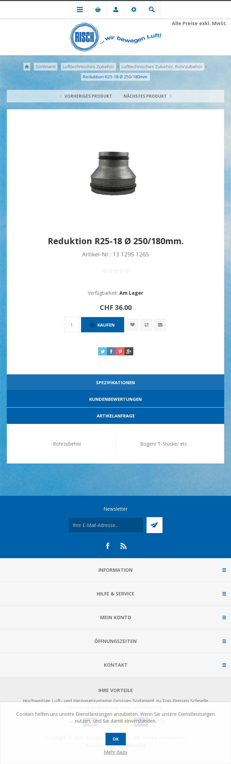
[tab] (115, 382)
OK (116, 739)
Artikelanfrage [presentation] (116, 416)
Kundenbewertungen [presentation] (115, 399)
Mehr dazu (115, 752)
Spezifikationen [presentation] (115, 382)
